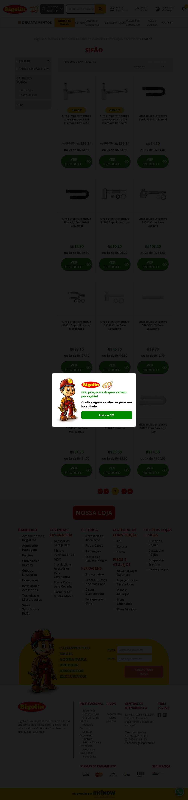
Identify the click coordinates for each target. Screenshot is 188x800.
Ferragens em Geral (95, 601)
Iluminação (93, 551)
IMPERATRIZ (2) (29, 95)
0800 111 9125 (136, 739)
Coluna (122, 546)
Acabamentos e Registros (33, 538)
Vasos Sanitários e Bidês (30, 609)
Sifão (148, 39)
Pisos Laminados (124, 602)
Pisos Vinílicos (127, 609)
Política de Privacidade (87, 751)
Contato (86, 739)
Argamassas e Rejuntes (127, 572)
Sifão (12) (39, 69)
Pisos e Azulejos (122, 562)
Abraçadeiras (94, 574)
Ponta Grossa (158, 570)
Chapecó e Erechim (156, 562)
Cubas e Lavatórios (91, 39)
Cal (119, 541)
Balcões (27, 555)
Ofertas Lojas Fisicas (114, 9)
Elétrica (109, 22)
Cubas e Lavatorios (29, 572)
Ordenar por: (157, 61)
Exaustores (30, 580)
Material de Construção (125, 532)
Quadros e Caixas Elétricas (96, 559)
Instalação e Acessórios (124, 39)
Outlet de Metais (64, 22)
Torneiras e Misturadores (32, 597)
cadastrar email (144, 672)
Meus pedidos (111, 719)
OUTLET (167, 22)
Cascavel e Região (156, 553)
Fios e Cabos (94, 546)
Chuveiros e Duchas (30, 563)
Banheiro (80, 22)
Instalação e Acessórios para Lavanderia (62, 570)
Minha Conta (137, 9)
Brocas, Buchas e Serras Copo (96, 582)
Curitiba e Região (156, 543)
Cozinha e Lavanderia (61, 532)
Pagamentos (114, 712)
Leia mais (38, 731)
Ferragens (120, 22)
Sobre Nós (87, 710)
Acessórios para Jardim (62, 543)
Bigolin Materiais (46, 39)
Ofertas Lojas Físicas (158, 532)
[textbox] (72, 9)
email (111, 658)
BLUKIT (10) (27, 90)
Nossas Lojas (89, 714)
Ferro (121, 552)
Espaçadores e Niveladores (127, 582)
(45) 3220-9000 (136, 736)
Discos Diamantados (94, 592)
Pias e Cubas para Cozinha (63, 584)
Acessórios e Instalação (94, 538)
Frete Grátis (88, 756)
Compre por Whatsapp (161, 9)
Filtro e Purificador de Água (64, 555)
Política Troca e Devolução (90, 744)
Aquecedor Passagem (30, 548)
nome (111, 650)
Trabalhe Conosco (86, 726)
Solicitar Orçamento (86, 733)
